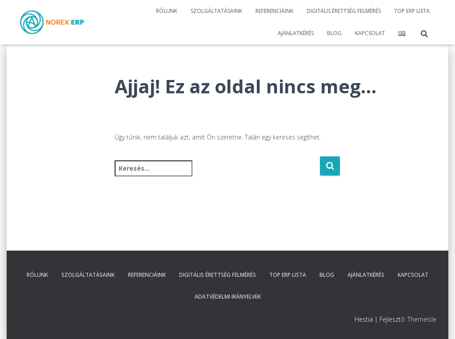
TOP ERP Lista (412, 11)
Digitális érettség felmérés (344, 11)
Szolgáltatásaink (216, 11)
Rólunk (166, 11)
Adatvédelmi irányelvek (228, 296)
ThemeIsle (421, 319)
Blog (334, 33)
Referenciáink (274, 11)
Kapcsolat (370, 33)
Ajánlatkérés (296, 33)
